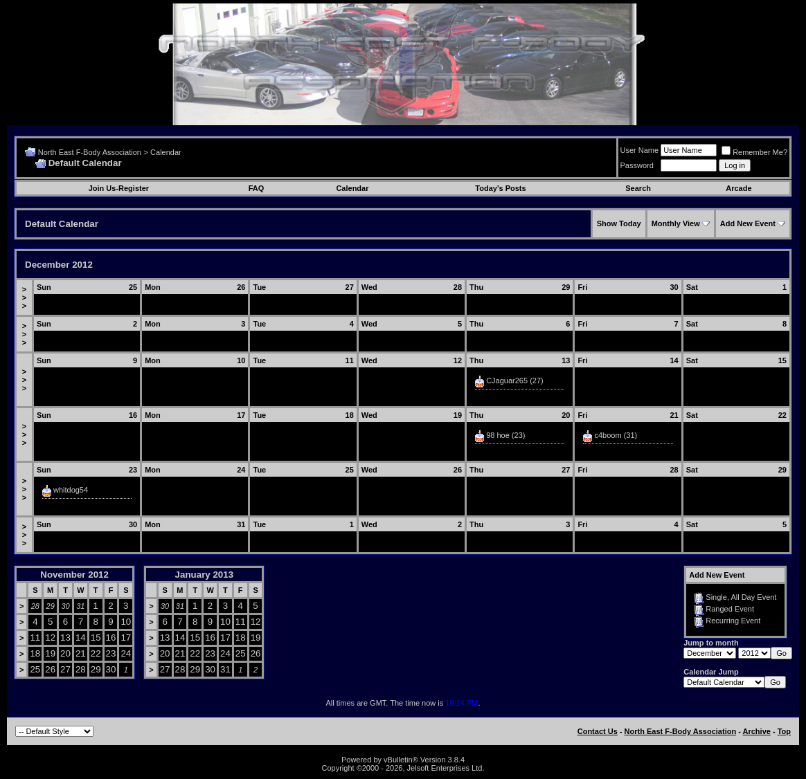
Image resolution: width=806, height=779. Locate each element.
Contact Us (597, 731)
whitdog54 (70, 490)
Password (637, 165)
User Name (639, 150)
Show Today (619, 223)
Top (784, 731)
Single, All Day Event (741, 597)
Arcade (738, 188)
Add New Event (748, 223)
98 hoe (498, 435)
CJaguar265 (507, 380)
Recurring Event (733, 620)
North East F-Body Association (89, 152)
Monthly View (676, 223)
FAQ (257, 188)
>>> (24, 297)
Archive (757, 731)
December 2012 (59, 264)
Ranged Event (730, 609)
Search (638, 188)
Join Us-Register (119, 188)
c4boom (607, 435)
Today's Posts (500, 188)
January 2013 (204, 574)
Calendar (165, 152)
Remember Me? (754, 152)
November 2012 (74, 574)
